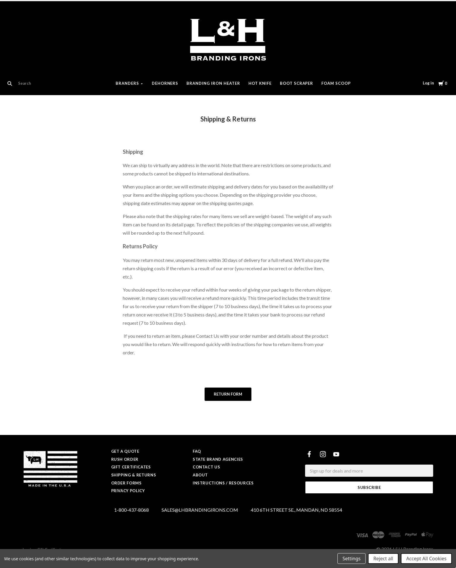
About (200, 475)
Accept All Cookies (426, 558)
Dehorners (165, 83)
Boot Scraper (296, 83)
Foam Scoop (336, 83)
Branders (127, 83)
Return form (228, 394)
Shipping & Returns (133, 475)
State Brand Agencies (218, 459)
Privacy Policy (128, 490)
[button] (228, 394)
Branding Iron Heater (213, 83)
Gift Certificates (131, 467)
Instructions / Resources (223, 483)
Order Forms (126, 483)
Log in (428, 83)
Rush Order (125, 459)
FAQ (197, 451)
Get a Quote (125, 451)
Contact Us (206, 467)
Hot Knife (260, 83)
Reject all (383, 558)
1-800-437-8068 (131, 510)
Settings (351, 558)
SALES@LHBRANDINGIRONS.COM (200, 510)
